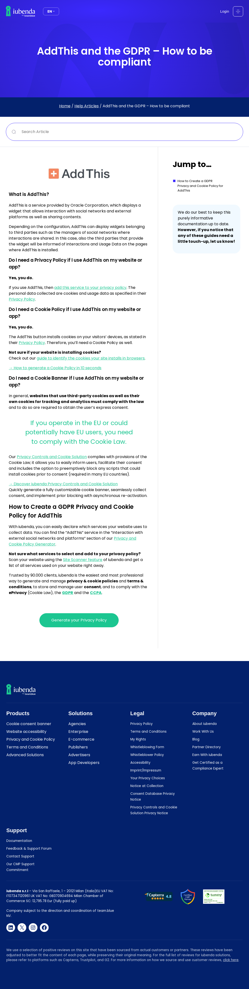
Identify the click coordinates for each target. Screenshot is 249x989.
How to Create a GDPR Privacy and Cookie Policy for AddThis (200, 186)
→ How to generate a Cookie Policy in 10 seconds (55, 368)
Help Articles (86, 106)
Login (224, 11)
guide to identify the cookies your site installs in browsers (91, 358)
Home (65, 106)
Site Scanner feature (82, 559)
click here (231, 960)
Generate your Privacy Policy (79, 620)
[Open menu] (238, 11)
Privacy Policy (22, 299)
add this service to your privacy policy (90, 287)
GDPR (67, 592)
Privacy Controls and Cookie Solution (52, 457)
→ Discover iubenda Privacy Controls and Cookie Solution (63, 484)
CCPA (96, 592)
